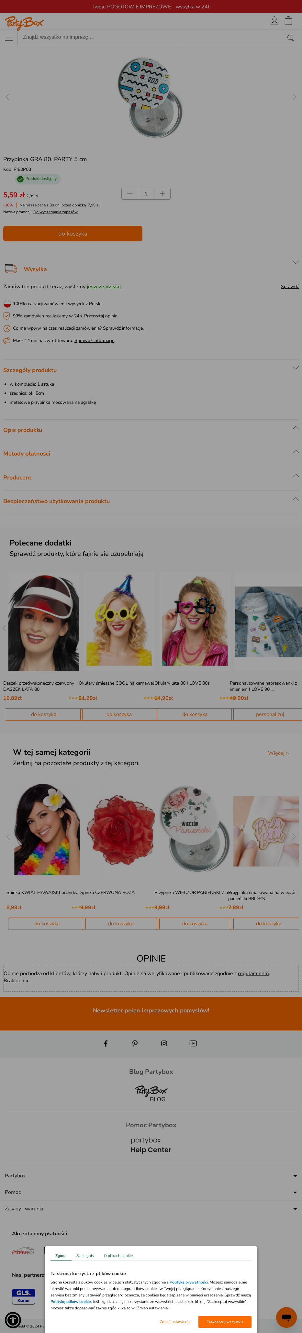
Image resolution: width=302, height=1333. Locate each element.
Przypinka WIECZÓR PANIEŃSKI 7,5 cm (194, 892)
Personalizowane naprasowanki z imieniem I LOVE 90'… (263, 686)
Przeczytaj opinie (100, 316)
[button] (12, 1320)
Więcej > (278, 753)
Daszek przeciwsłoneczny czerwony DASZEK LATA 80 (38, 686)
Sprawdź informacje (123, 328)
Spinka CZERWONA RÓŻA (107, 892)
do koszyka (72, 233)
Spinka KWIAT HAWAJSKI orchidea (42, 892)
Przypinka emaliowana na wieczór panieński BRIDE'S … (262, 895)
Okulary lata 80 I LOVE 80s (182, 683)
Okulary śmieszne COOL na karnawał (116, 683)
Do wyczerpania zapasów (55, 212)
